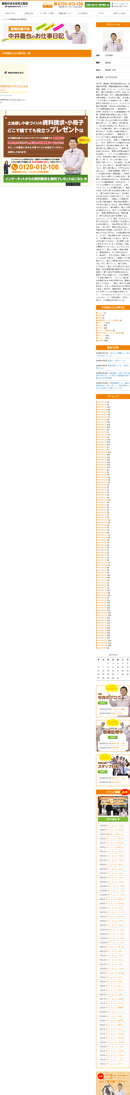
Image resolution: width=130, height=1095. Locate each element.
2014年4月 (102, 603)
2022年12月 (102, 477)
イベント (100, 338)
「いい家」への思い (47, 13)
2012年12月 (102, 640)
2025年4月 (102, 430)
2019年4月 (102, 527)
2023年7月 (102, 460)
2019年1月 (102, 533)
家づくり (100, 323)
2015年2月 (102, 588)
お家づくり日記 (119, 13)
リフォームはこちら (120, 4)
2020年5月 (102, 507)
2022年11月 (102, 480)
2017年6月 (102, 575)
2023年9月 (102, 455)
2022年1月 (102, 497)
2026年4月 (102, 402)
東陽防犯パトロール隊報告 (107, 320)
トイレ (99, 313)
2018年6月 (102, 547)
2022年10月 (102, 482)
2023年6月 (102, 462)
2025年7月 (102, 424)
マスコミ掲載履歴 (104, 330)
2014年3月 (102, 605)
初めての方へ (11, 13)
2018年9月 (102, 540)
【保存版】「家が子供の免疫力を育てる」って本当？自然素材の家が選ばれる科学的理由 (113, 375)
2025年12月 (102, 412)
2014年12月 (102, 593)
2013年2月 (102, 635)
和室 (99, 318)
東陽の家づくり (65, 13)
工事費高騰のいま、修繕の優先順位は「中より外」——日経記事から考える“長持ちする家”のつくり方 (113, 385)
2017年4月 (102, 580)
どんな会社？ (83, 13)
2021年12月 (102, 500)
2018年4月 (102, 553)
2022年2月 (102, 495)
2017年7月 (102, 573)
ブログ (101, 13)
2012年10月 (102, 645)
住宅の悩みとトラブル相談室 (108, 333)
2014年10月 (102, 595)
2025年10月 (102, 417)
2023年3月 (102, 470)
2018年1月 (102, 560)
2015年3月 (102, 585)
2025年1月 (102, 432)
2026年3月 (102, 404)
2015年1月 (102, 590)
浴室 (99, 315)
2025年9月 (102, 420)
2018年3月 (102, 555)
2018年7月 (102, 545)
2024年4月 (102, 445)
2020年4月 (102, 510)
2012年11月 (102, 643)
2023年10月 (102, 452)
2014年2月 (102, 608)
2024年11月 (102, 435)
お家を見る (28, 13)
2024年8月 (102, 437)
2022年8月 (102, 487)
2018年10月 (102, 537)
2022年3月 (102, 492)
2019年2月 (102, 530)
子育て (99, 328)
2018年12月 (102, 535)
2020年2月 (102, 515)
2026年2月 (102, 407)
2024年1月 (102, 450)
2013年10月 (102, 615)
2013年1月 (102, 638)
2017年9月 (102, 568)
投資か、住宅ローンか (116, 361)
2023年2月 (102, 472)
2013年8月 (102, 620)
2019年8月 (102, 525)
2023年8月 (102, 457)
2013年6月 (102, 625)
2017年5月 (102, 578)
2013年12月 (102, 613)
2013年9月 (102, 618)
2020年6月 (102, 505)
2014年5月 (102, 600)
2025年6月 (102, 427)
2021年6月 (102, 502)
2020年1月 (102, 517)
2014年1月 (102, 610)
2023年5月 (102, 465)
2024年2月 (102, 447)
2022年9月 (102, 485)
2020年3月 (102, 512)
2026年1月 (102, 409)
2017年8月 (102, 570)
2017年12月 (102, 563)
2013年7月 (102, 623)
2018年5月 (102, 550)
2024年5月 (102, 442)
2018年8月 (102, 542)
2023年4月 (102, 467)
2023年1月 (102, 475)
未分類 (99, 340)
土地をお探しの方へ (120, 6)
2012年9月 (102, 648)
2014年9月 (102, 598)
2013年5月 (102, 628)
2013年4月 (102, 630)
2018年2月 (102, 558)
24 (118, 674)
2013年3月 (102, 633)
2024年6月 (102, 440)
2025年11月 (102, 415)
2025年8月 (102, 422)
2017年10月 (102, 565)
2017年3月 (102, 583)
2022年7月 (102, 490)
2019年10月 (102, 522)
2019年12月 (102, 520)
